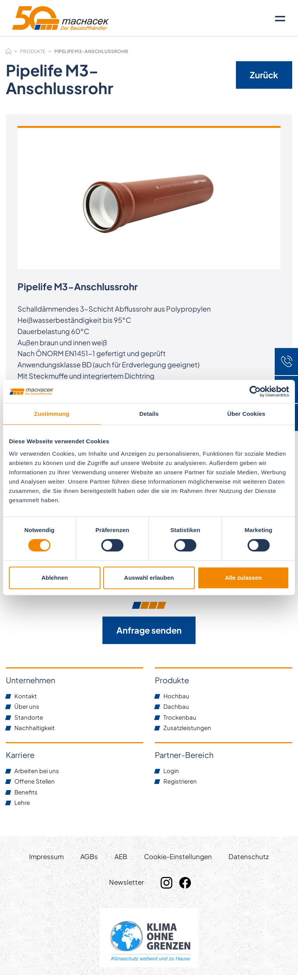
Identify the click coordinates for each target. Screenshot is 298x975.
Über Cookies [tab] (246, 413)
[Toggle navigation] (280, 18)
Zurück (264, 74)
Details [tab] (149, 413)
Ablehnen (55, 577)
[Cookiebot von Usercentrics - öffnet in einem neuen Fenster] (255, 391)
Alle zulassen (243, 577)
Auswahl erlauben (149, 577)
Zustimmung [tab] (51, 413)
